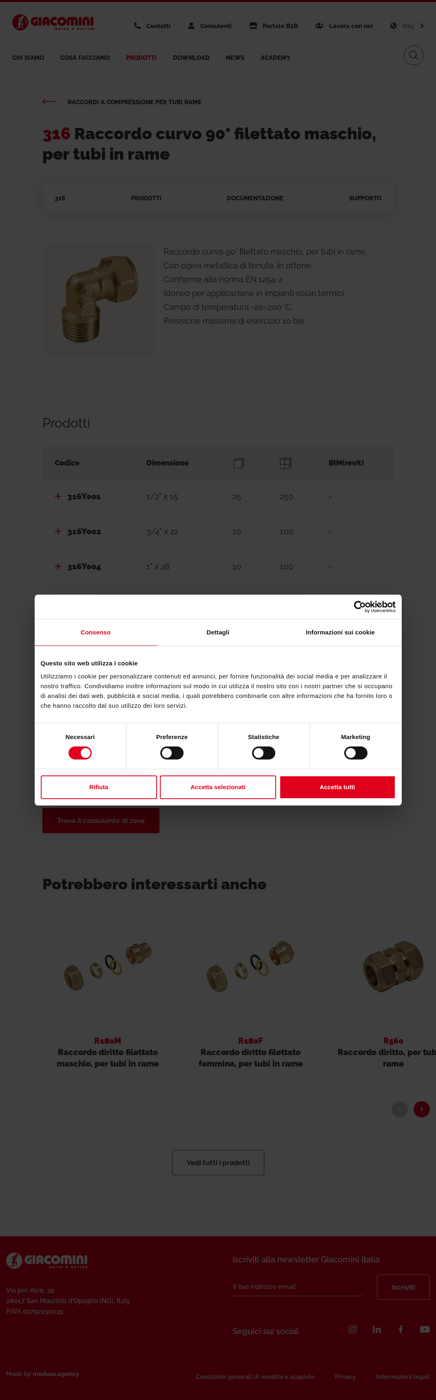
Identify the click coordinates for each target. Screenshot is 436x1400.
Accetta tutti (337, 786)
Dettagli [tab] (218, 632)
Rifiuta (98, 786)
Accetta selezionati (218, 786)
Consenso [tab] (96, 632)
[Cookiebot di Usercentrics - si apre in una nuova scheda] (360, 607)
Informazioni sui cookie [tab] (340, 632)
